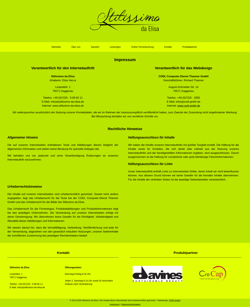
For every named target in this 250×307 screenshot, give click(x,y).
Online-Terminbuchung (142, 47)
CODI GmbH (174, 300)
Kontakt (168, 47)
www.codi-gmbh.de (188, 105)
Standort (95, 47)
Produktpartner (189, 47)
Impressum (115, 304)
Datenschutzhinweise (130, 304)
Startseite (56, 47)
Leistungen (115, 47)
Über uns (75, 47)
